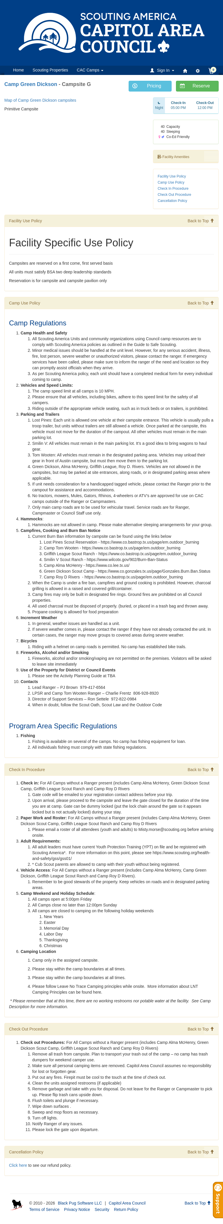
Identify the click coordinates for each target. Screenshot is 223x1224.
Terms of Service (44, 1209)
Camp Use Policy (171, 182)
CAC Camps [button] (90, 70)
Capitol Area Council (127, 1203)
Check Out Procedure (174, 195)
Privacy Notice (77, 1209)
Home (18, 70)
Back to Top (201, 220)
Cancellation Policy (172, 201)
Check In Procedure (173, 189)
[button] (163, 70)
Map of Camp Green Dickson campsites (40, 100)
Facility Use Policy (172, 176)
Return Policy (126, 1209)
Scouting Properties (50, 70)
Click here (18, 1165)
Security (102, 1209)
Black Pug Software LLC (80, 1203)
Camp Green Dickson (30, 84)
